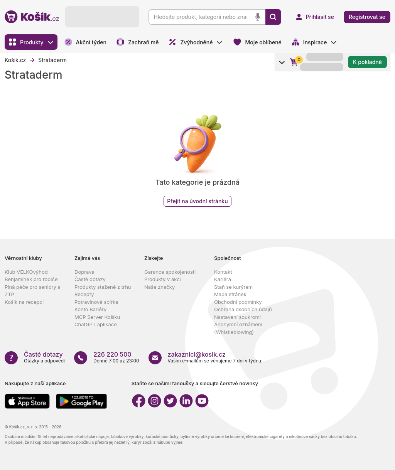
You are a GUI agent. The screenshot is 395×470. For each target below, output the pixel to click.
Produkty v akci (162, 279)
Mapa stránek (230, 294)
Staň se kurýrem (233, 287)
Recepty (84, 294)
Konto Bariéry (90, 309)
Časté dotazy (90, 279)
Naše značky (159, 287)
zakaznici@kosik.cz (197, 354)
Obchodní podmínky (238, 302)
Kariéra (222, 279)
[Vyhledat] (273, 17)
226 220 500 (112, 354)
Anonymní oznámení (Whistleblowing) (238, 328)
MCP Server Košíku (97, 317)
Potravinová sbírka (96, 302)
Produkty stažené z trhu (102, 287)
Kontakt (223, 272)
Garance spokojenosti (170, 272)
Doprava (84, 272)
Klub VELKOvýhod (26, 272)
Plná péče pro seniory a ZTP (33, 291)
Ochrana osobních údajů (243, 309)
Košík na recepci (24, 302)
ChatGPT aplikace (95, 324)
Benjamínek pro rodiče (31, 279)
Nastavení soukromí (237, 317)
